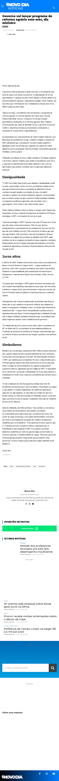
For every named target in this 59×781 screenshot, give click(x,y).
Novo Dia (12, 34)
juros (11, 466)
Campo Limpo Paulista (11, 626)
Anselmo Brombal (25, 554)
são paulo (42, 466)
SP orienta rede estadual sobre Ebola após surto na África (27, 605)
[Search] (53, 668)
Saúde (6, 601)
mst (34, 466)
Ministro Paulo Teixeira (23, 466)
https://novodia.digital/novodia (29, 494)
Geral (5, 26)
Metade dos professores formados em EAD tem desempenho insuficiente (36, 548)
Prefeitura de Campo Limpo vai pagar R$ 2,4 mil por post (30, 630)
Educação (23, 543)
